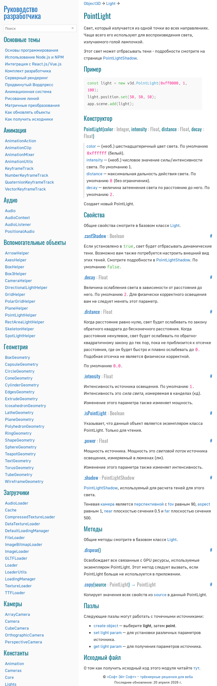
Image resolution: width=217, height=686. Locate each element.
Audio (10, 210)
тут (196, 667)
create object (106, 625)
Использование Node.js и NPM (34, 57)
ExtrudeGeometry (21, 398)
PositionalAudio (19, 231)
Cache (11, 509)
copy (89, 584)
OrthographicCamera (24, 635)
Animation (14, 663)
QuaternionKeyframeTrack (29, 182)
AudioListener (18, 224)
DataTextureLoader (22, 523)
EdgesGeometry (19, 391)
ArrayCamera (17, 614)
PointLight (119, 584)
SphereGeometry (20, 446)
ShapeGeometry (20, 440)
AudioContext (17, 217)
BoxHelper (14, 266)
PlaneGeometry (19, 419)
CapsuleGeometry (21, 364)
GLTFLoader (16, 558)
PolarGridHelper (20, 301)
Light (111, 3)
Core (9, 677)
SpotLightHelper (20, 335)
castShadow (95, 235)
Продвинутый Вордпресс (29, 84)
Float (154, 129)
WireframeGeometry (24, 481)
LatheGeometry (19, 412)
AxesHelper (16, 259)
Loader (11, 565)
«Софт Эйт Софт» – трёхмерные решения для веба (150, 676)
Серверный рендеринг (26, 77)
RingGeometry (18, 433)
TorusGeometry (19, 467)
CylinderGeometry (22, 384)
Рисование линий (22, 98)
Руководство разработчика (22, 12)
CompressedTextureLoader (30, 516)
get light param (108, 646)
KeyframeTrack (19, 168)
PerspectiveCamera (23, 641)
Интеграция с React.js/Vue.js (33, 63)
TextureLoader (18, 585)
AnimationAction (20, 140)
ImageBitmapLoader (23, 544)
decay (92, 187)
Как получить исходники (29, 119)
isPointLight (95, 413)
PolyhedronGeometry (24, 426)
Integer (123, 129)
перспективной (149, 504)
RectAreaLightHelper (24, 321)
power (90, 440)
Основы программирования (31, 50)
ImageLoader (17, 551)
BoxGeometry (17, 357)
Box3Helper (16, 273)
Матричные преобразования (32, 105)
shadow (91, 477)
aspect (204, 504)
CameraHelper (18, 280)
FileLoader (15, 537)
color (91, 146)
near (108, 510)
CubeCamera (17, 628)
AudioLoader (16, 503)
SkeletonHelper (19, 328)
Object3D (92, 3)
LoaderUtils (16, 571)
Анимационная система (28, 91)
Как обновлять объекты (27, 112)
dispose (91, 550)
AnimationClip (18, 147)
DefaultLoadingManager (27, 530)
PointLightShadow (120, 58)
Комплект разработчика (28, 70)
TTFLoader (15, 592)
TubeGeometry (18, 474)
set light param (108, 632)
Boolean (117, 235)
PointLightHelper (21, 315)
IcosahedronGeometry (25, 405)
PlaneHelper (16, 308)
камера (107, 504)
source (160, 594)
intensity (94, 159)
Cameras (13, 670)
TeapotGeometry (20, 453)
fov (171, 504)
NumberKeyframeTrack (26, 175)
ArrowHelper (17, 252)
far (167, 510)
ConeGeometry (19, 378)
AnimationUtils (19, 161)
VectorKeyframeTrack (25, 188)
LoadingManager (20, 578)
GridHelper (15, 294)
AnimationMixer (19, 154)
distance (94, 173)
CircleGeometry (19, 371)
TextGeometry (18, 460)
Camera (12, 621)
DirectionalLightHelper (26, 287)
